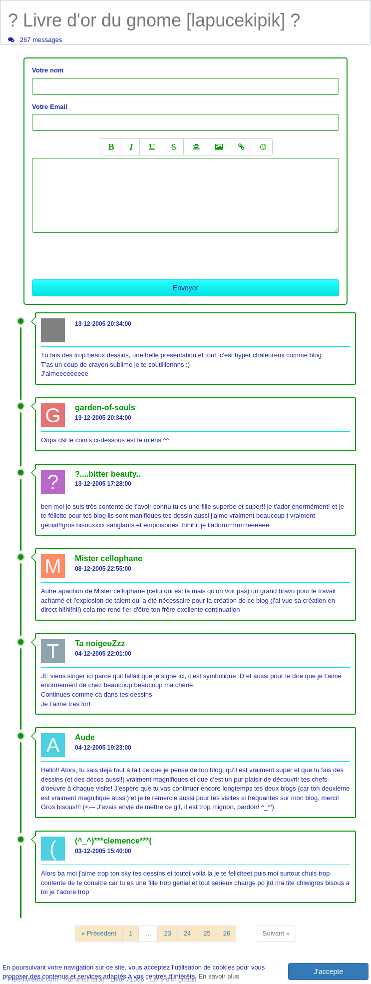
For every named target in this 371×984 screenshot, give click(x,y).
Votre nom (47, 70)
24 (187, 933)
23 (167, 933)
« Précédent (98, 933)
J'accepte (328, 972)
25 (206, 933)
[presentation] (108, 252)
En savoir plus (218, 976)
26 (226, 933)
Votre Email (49, 106)
